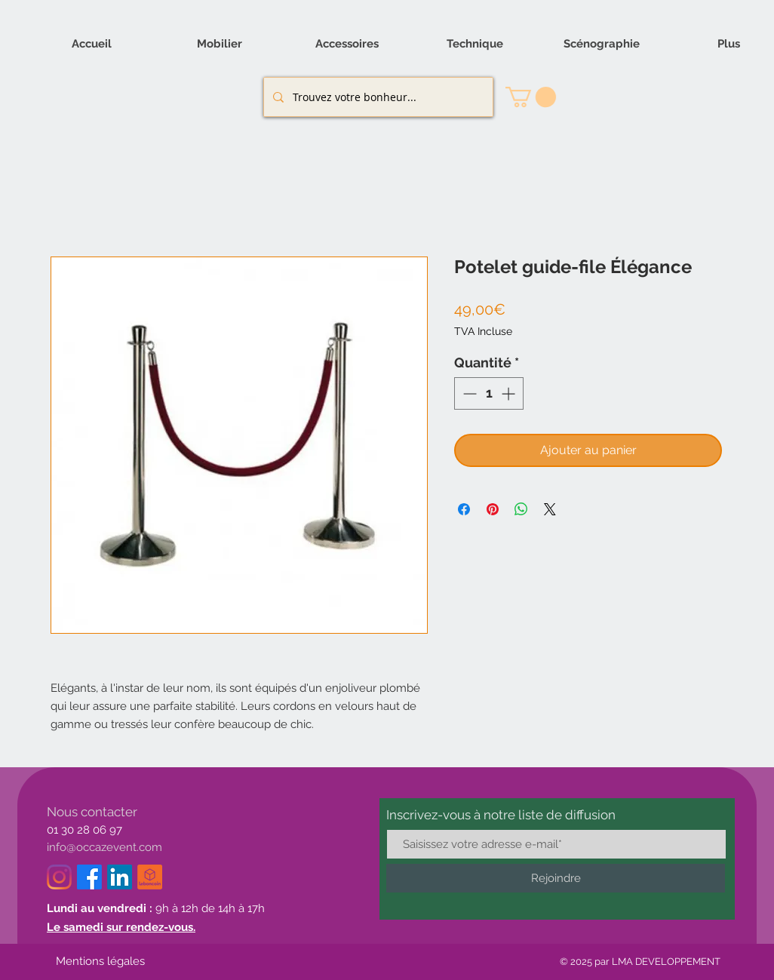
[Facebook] (89, 877)
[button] (530, 97)
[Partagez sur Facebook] (464, 509)
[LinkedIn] (119, 877)
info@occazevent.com (104, 847)
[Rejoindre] (555, 878)
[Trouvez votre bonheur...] (377, 97)
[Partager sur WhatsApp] (521, 509)
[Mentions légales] (100, 962)
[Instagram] (59, 877)
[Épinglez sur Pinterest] (493, 509)
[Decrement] (468, 393)
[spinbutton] (489, 393)
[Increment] (509, 393)
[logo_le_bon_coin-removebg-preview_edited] (149, 877)
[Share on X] (550, 509)
